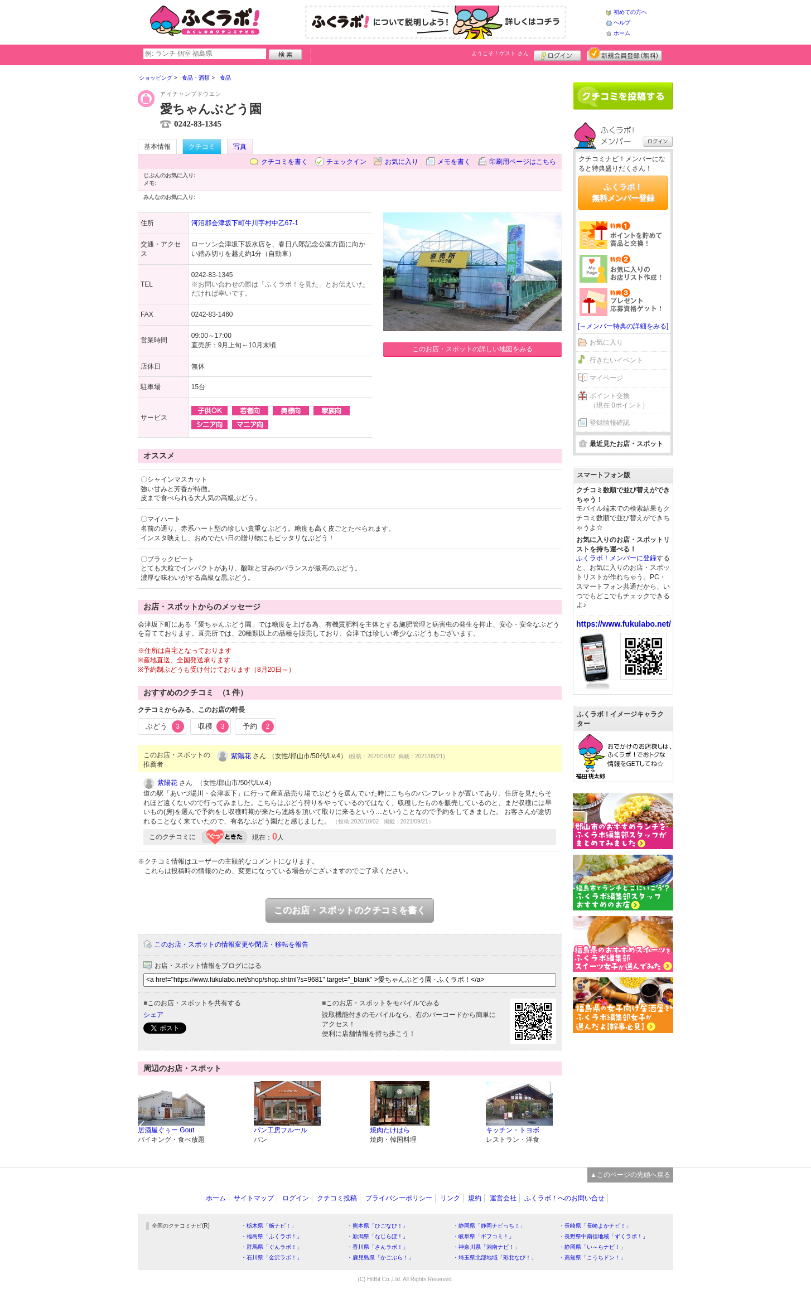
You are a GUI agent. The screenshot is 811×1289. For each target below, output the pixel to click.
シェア (153, 1015)
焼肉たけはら (390, 1130)
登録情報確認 (610, 423)
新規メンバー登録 (624, 54)
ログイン (557, 54)
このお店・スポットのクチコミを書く (350, 910)
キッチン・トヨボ (512, 1130)
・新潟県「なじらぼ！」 (377, 1236)
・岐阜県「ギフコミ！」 (483, 1236)
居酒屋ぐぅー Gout (166, 1130)
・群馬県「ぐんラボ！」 (271, 1247)
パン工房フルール (280, 1130)
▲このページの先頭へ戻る (630, 1175)
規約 (474, 1198)
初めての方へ (630, 12)
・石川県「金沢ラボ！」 (271, 1257)
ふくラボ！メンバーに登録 (616, 558)
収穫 (213, 726)
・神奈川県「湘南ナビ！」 (486, 1247)
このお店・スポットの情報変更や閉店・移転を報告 (231, 944)
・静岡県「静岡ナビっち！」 (489, 1226)
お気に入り (401, 162)
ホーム (622, 33)
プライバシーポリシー (398, 1198)
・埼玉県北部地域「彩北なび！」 (495, 1257)
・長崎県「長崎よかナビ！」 (595, 1226)
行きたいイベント (616, 360)
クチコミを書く (284, 162)
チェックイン (346, 162)
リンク (450, 1198)
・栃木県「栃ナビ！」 (269, 1226)
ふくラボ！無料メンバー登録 (623, 192)
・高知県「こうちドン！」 (592, 1257)
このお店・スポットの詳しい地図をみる (472, 349)
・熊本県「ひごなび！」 (377, 1226)
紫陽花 (241, 756)
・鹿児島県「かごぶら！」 (380, 1257)
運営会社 (503, 1198)
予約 (258, 726)
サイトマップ (254, 1198)
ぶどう (165, 726)
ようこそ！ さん (500, 53)
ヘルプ (622, 23)
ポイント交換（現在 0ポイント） (619, 400)
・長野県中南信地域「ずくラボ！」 (603, 1236)
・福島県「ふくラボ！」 (271, 1236)
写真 (240, 147)
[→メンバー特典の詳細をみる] (623, 326)
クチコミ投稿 (337, 1198)
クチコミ (202, 147)
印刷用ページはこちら (522, 162)
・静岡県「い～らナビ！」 (592, 1247)
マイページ (606, 378)
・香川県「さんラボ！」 (377, 1247)
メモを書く (454, 162)
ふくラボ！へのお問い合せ (564, 1198)
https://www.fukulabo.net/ (623, 623)
